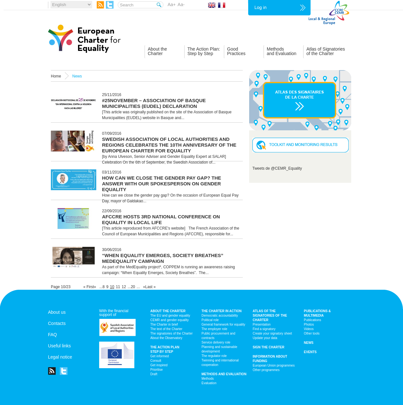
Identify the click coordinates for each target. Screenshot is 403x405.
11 (118, 287)
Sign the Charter (268, 347)
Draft (153, 374)
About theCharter (157, 51)
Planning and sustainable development (219, 349)
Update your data (265, 338)
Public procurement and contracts (218, 336)
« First (88, 287)
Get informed (159, 356)
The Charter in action (221, 311)
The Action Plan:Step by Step (203, 51)
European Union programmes (274, 365)
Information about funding (270, 359)
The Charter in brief (164, 324)
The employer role (214, 329)
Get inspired (159, 365)
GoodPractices (236, 51)
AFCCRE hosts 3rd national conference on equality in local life (161, 219)
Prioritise (156, 369)
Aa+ (172, 4)
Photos (309, 324)
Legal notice (60, 357)
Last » (150, 287)
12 (124, 287)
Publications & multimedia (317, 313)
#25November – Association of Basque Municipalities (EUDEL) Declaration (154, 103)
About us (57, 312)
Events (310, 352)
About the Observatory (166, 338)
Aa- (181, 4)
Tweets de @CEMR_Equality (277, 168)
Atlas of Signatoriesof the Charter (325, 51)
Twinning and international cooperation (220, 363)
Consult (155, 360)
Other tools (312, 333)
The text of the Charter (166, 329)
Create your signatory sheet (272, 333)
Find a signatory (264, 329)
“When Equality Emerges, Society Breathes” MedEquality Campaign (162, 258)
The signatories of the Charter (171, 333)
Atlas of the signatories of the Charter (270, 315)
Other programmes (266, 370)
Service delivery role (215, 342)
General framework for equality (223, 324)
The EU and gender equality (170, 315)
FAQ (52, 334)
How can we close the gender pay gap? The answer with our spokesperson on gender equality (161, 183)
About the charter (168, 311)
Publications (312, 320)
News (308, 342)
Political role (210, 320)
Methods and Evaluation (223, 374)
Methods (207, 378)
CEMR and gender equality (169, 320)
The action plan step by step (164, 349)
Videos (308, 329)
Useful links (59, 345)
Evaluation (209, 383)
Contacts (57, 323)
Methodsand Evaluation (281, 51)
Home (56, 76)
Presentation (262, 324)
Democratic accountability (219, 315)
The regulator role (214, 356)
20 (133, 287)
